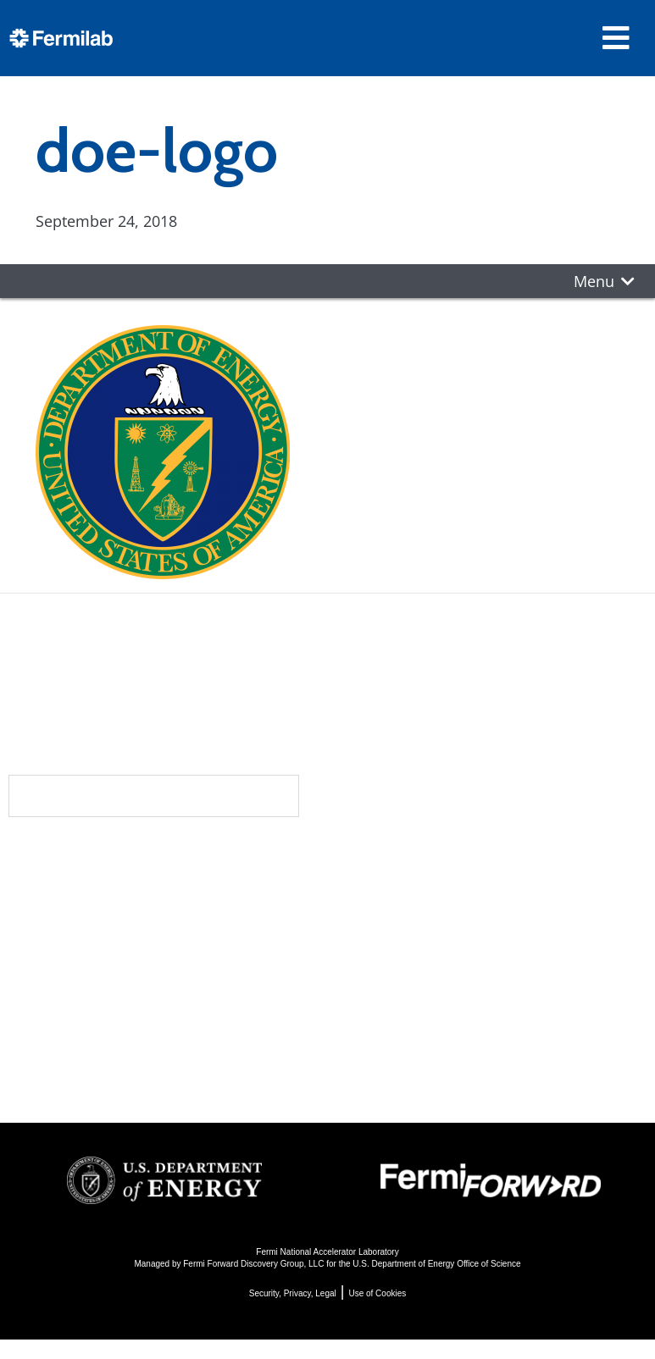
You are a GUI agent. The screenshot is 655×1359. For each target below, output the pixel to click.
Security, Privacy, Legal (292, 1293)
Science (370, 857)
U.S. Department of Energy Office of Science (436, 1263)
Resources (127, 993)
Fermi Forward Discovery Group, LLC (253, 1263)
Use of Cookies (377, 1293)
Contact (114, 959)
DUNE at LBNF (389, 887)
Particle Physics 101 (409, 1002)
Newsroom (125, 925)
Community (126, 891)
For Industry (121, 1046)
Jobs (90, 1069)
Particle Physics (393, 910)
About (104, 857)
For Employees (131, 1023)
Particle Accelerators (413, 933)
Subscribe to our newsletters (154, 795)
